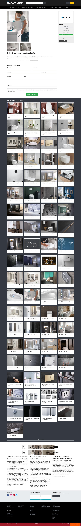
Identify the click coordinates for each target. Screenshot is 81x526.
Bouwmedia (18, 523)
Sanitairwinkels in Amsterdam (45, 506)
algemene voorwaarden (23, 89)
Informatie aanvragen (27, 7)
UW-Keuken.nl (32, 509)
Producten (66, 28)
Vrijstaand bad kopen (55, 510)
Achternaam (35, 67)
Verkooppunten (66, 30)
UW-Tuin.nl (31, 510)
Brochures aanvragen (66, 34)
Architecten (58, 7)
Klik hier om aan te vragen (75, 524)
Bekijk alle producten (40, 439)
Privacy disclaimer (10, 514)
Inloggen (8, 506)
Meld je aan (40, 499)
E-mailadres (9, 85)
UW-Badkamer (32, 506)
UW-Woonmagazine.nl (33, 513)
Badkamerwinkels (55, 514)
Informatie (66, 26)
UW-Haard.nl (32, 507)
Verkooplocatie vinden (40, 7)
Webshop (51, 7)
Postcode (9, 76)
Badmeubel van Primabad (56, 509)
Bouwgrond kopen (55, 507)
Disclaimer (8, 513)
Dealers (53, 517)
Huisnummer (43, 72)
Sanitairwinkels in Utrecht (45, 507)
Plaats (25, 76)
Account (67, 2)
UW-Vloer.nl (31, 511)
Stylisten (66, 7)
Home (9, 7)
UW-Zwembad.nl (32, 514)
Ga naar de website (66, 32)
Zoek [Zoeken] (44, 2)
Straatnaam (9, 72)
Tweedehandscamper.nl (56, 506)
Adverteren (20, 506)
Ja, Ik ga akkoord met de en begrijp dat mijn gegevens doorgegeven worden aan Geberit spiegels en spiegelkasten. (32, 90)
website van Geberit (34, 60)
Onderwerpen (15, 7)
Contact (19, 507)
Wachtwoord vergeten (10, 507)
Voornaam (9, 67)
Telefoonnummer (10, 81)
